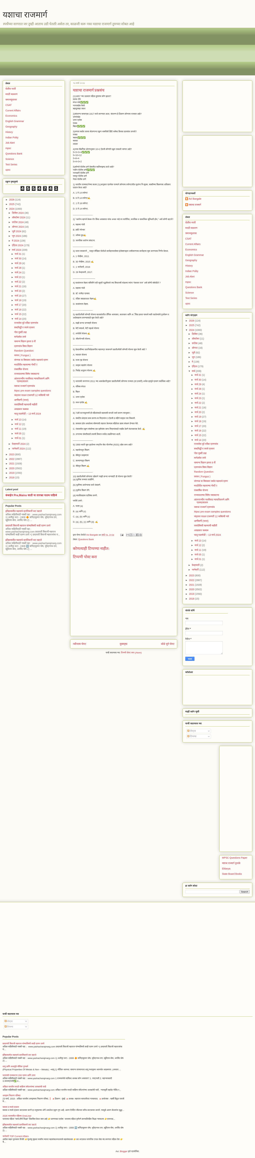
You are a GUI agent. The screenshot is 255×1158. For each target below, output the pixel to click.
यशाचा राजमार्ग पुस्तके (231, 863)
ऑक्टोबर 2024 (19, 217)
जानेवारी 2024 (18, 448)
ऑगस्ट (195, 347)
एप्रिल (195, 366)
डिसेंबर (195, 334)
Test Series (11, 164)
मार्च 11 (18, 428)
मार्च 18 (18, 300)
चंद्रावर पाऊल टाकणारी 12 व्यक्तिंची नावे (31, 395)
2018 (12, 477)
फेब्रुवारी (196, 565)
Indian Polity (11, 137)
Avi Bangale (195, 198)
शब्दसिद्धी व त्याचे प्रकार (24, 327)
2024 (12, 208)
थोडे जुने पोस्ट (167, 643)
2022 (12, 459)
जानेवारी (195, 569)
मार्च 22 (18, 281)
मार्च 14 (18, 318)
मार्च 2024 (17, 250)
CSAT (8, 105)
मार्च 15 (18, 314)
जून (194, 357)
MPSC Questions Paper (234, 857)
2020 (12, 468)
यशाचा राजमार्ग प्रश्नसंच (24, 386)
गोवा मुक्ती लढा (20, 332)
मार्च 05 (18, 433)
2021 (12, 463)
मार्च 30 (18, 258)
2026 (12, 199)
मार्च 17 (18, 305)
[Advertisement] (107, 51)
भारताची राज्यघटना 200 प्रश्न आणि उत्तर (19, 1075)
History (9, 132)
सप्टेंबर (195, 343)
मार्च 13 (18, 419)
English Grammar (14, 121)
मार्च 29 (18, 263)
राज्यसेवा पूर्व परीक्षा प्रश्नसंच (26, 322)
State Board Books (232, 873)
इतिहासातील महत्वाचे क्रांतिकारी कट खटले (23, 511)
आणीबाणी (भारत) (21, 400)
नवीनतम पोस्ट (79, 643)
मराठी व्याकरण (11, 94)
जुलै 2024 (17, 231)
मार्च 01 (18, 438)
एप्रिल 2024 (18, 245)
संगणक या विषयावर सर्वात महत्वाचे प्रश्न (31, 360)
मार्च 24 (18, 272)
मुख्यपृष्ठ (123, 643)
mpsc (8, 148)
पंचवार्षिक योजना (21, 369)
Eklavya (226, 868)
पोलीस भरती (10, 88)
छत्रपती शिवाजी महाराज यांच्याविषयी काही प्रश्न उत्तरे (27, 525)
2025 (12, 204)
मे (193, 361)
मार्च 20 (18, 291)
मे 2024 (16, 240)
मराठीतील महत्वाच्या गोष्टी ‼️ (25, 364)
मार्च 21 (18, 286)
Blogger (124, 1151)
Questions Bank (86, 539)
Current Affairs (13, 110)
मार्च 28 (18, 267)
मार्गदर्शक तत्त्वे (20, 336)
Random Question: (24, 350)
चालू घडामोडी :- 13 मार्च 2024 (27, 413)
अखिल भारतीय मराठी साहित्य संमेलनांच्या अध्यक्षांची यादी (24, 1086)
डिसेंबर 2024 (18, 213)
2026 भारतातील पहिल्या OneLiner (17, 1116)
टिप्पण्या (191, 736)
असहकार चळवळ (21, 409)
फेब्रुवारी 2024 (19, 444)
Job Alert (10, 142)
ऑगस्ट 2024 (18, 226)
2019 (12, 473)
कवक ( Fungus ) (22, 355)
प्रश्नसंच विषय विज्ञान (23, 346)
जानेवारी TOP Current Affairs (16, 1136)
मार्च (194, 371)
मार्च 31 (18, 254)
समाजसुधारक (11, 99)
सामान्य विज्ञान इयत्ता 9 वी (25, 341)
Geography (11, 126)
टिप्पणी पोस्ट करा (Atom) (131, 652)
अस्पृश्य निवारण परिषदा (11, 1095)
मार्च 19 (18, 295)
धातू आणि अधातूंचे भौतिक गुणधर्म (15, 1066)
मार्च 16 (18, 309)
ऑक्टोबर (196, 338)
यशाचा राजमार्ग (25, 14)
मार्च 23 (18, 277)
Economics (11, 115)
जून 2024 (17, 236)
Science (9, 159)
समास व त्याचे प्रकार (11, 1107)
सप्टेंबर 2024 (18, 222)
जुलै (194, 352)
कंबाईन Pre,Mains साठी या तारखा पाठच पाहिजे (31, 495)
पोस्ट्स (191, 731)
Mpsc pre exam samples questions (32, 390)
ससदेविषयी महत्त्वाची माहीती (25, 404)
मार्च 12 (18, 424)
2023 (12, 454)
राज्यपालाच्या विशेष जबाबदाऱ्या (26, 373)
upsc (8, 169)
